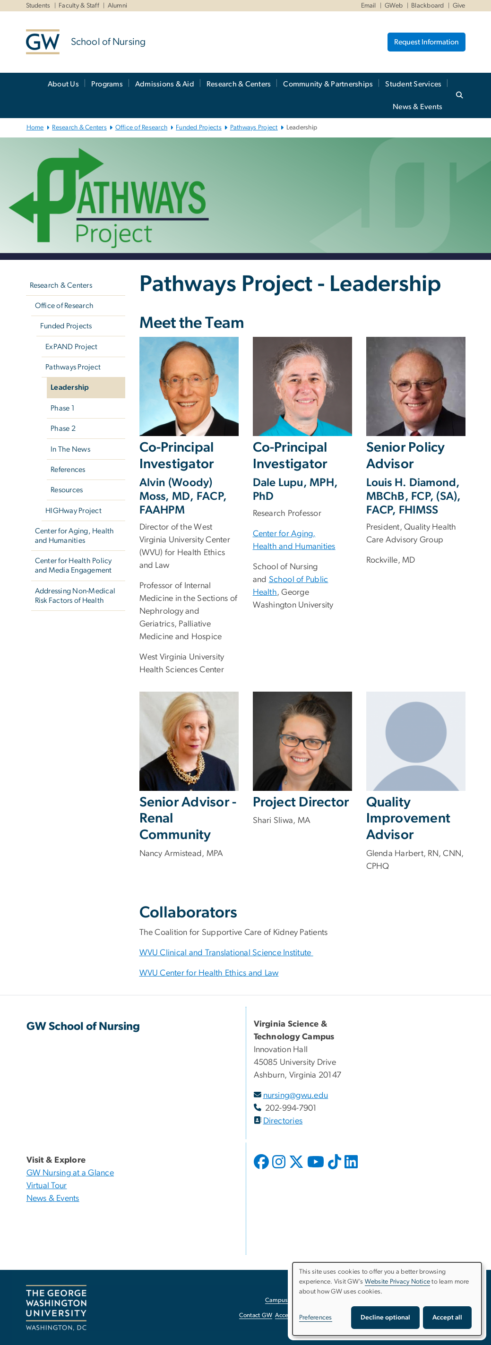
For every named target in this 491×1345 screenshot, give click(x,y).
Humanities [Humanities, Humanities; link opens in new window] (314, 546)
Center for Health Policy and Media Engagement (73, 565)
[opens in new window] (262, 1169)
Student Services (413, 84)
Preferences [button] (315, 1317)
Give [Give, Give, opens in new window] (459, 5)
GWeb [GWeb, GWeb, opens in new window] (394, 5)
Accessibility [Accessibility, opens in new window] (291, 1315)
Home (35, 127)
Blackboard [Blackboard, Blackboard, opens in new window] (427, 5)
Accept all (447, 1317)
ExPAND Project (71, 347)
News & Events (417, 107)
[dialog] (387, 1299)
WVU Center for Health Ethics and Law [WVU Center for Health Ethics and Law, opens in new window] (209, 973)
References (68, 469)
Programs (107, 84)
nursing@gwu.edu (295, 1095)
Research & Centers (239, 84)
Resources (67, 490)
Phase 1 (63, 408)
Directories (283, 1121)
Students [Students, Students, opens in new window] (38, 5)
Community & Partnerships (328, 84)
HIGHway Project (73, 510)
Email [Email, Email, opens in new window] (368, 5)
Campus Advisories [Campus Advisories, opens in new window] (291, 1300)
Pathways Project (254, 127)
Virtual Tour (46, 1186)
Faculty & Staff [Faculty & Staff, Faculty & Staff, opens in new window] (79, 5)
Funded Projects (199, 127)
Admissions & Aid (164, 84)
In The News (70, 449)
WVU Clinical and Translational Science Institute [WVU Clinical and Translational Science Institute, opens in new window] (226, 953)
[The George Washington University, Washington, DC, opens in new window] (56, 1308)
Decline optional (385, 1317)
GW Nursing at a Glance (70, 1173)
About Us (63, 84)
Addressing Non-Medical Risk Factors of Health (75, 595)
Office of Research (141, 127)
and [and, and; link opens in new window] (286, 546)
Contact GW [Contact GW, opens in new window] (256, 1315)
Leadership (70, 387)
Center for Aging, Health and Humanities (74, 535)
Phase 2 (63, 428)
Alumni (118, 5)
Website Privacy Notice (398, 1281)
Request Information (426, 42)
